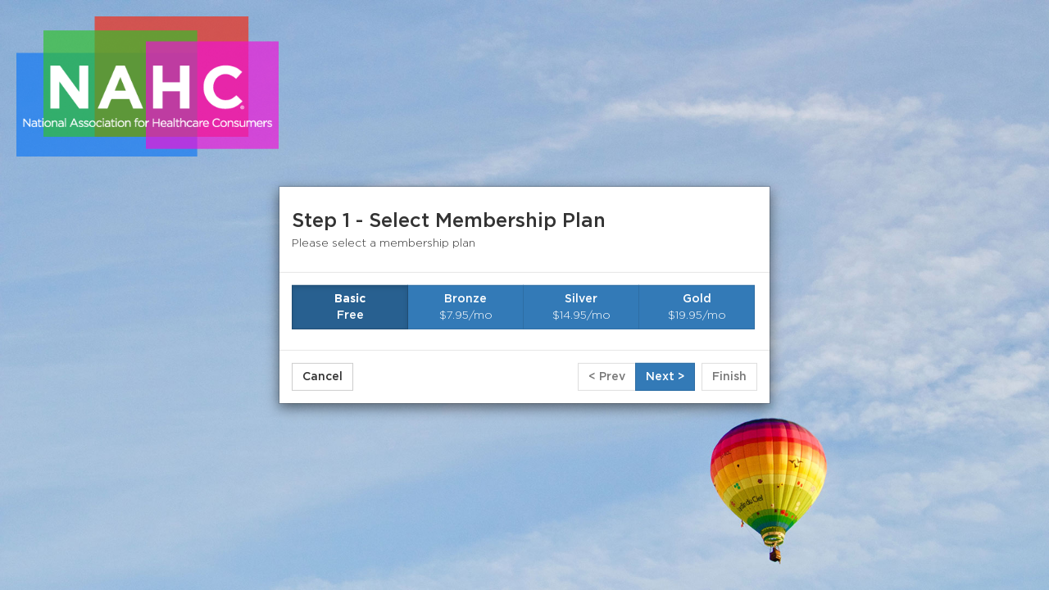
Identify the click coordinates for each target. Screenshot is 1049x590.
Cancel (322, 377)
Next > (665, 377)
